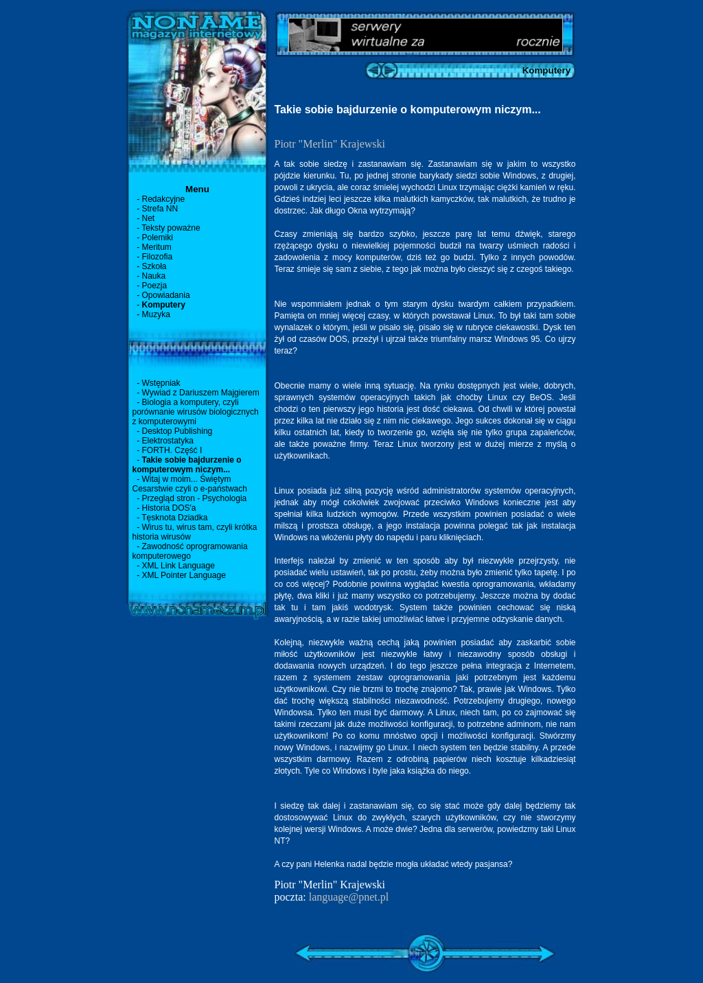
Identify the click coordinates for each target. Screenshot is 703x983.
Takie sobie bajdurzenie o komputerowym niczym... (187, 464)
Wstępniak (161, 383)
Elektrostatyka (168, 441)
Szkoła (154, 266)
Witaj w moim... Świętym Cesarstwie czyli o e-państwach (189, 484)
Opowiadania (166, 295)
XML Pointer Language (184, 575)
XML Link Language (178, 565)
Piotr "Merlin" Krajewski (330, 144)
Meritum (157, 247)
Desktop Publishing (177, 431)
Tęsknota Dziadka (174, 517)
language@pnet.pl (349, 897)
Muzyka (156, 314)
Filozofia (157, 257)
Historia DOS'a (169, 508)
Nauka (154, 276)
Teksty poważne (170, 228)
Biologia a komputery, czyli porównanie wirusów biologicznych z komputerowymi (195, 411)
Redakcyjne (163, 199)
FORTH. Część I (172, 450)
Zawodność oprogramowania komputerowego (190, 551)
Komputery (163, 305)
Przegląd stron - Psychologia (194, 498)
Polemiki (157, 237)
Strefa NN (160, 208)
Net (148, 218)
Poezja (155, 285)
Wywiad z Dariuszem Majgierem (201, 392)
